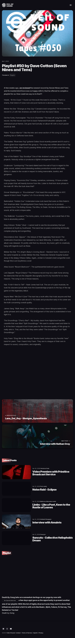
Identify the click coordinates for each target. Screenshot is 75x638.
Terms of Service (27, 630)
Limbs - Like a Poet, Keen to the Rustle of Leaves (46, 505)
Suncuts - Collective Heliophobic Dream (46, 537)
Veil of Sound (11, 630)
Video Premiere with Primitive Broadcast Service (46, 473)
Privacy (41, 630)
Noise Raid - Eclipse (33, 489)
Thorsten (5, 75)
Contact (18, 630)
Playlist (12, 75)
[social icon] (3, 626)
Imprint (35, 630)
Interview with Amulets (36, 521)
